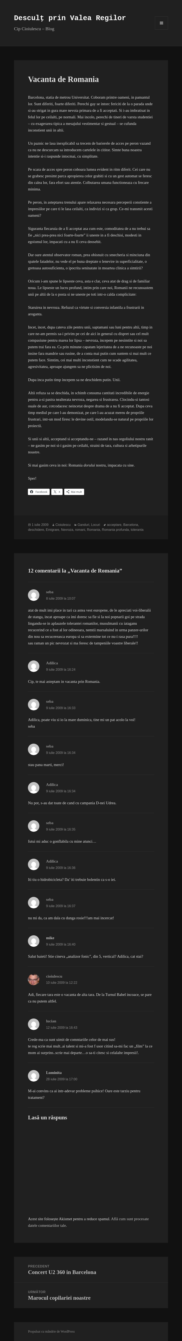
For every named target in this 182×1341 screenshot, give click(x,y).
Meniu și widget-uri (161, 29)
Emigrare (52, 529)
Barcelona (130, 524)
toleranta (137, 529)
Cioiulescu (63, 524)
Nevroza (67, 529)
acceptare (114, 524)
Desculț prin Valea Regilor (70, 18)
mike (50, 938)
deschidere (36, 529)
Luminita (54, 1072)
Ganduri (83, 524)
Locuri (95, 524)
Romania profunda (115, 529)
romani (80, 529)
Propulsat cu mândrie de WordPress (51, 1331)
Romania (93, 529)
